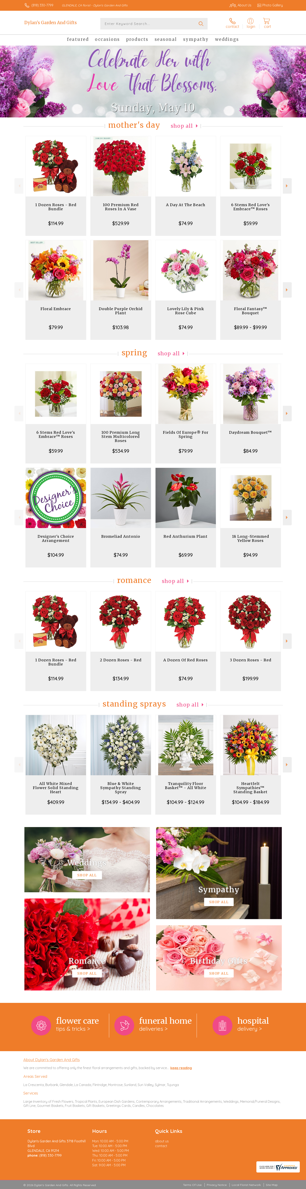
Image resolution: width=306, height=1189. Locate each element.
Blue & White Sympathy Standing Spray (120, 787)
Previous (18, 186)
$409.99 (55, 802)
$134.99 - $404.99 (121, 802)
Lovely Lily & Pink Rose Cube (185, 310)
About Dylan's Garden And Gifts (51, 1059)
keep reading (181, 1068)
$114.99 (55, 223)
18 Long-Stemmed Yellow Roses (250, 538)
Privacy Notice (217, 1185)
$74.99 (186, 223)
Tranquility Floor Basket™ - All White (185, 785)
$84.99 (250, 451)
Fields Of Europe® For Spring (185, 434)
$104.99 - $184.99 (250, 802)
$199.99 (250, 678)
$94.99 (250, 555)
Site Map (272, 1185)
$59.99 (251, 223)
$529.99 (120, 223)
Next (287, 186)
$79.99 (56, 327)
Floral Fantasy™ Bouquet (250, 310)
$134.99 (121, 678)
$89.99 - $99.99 (250, 327)
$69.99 (186, 555)
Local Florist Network (246, 1185)
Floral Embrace (56, 308)
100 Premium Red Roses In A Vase (121, 206)
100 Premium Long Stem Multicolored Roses (120, 436)
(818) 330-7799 (42, 5)
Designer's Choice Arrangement (56, 538)
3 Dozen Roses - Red (250, 660)
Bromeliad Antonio (120, 536)
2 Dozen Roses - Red (121, 660)
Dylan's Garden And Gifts (50, 22)
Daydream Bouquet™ (250, 432)
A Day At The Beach (185, 204)
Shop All (182, 126)
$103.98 (120, 327)
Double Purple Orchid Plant (121, 310)
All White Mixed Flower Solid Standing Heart (56, 787)
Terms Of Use (192, 1185)
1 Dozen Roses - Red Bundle (55, 206)
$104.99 (56, 555)
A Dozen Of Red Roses (185, 660)
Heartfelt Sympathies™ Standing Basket (250, 787)
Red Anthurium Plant (186, 536)
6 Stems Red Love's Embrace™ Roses (250, 206)
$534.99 (120, 451)
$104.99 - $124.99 (185, 802)
